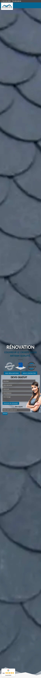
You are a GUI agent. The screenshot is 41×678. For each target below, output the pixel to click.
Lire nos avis (8, 675)
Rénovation (20, 347)
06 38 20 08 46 (16, 1)
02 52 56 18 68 (6, 1)
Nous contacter (29, 373)
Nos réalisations (12, 373)
